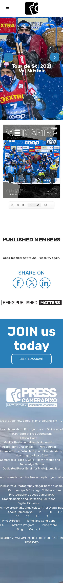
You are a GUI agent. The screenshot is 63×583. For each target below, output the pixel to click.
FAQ (3, 525)
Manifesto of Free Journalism (32, 433)
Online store (49, 525)
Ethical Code (28, 438)
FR (60, 512)
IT (47, 516)
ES (50, 512)
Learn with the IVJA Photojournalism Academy (31, 451)
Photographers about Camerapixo (32, 494)
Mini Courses (48, 446)
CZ (27, 516)
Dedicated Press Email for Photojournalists (31, 468)
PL (40, 512)
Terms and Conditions (40, 520)
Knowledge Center (31, 464)
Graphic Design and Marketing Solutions (28, 499)
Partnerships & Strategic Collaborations (34, 490)
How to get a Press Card (32, 455)
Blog (20, 529)
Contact (34, 529)
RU (37, 516)
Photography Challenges (17, 446)
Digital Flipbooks (29, 503)
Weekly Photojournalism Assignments (29, 442)
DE (17, 516)
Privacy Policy (11, 520)
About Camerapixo (20, 512)
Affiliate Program (23, 525)
